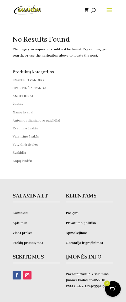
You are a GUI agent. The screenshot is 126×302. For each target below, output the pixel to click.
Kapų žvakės (22, 161)
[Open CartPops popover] (113, 289)
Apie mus (20, 223)
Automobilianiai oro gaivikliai (36, 120)
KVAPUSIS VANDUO (28, 80)
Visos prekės (22, 233)
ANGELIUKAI (23, 96)
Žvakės (18, 104)
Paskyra (72, 213)
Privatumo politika (81, 223)
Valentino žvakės (26, 136)
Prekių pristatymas (28, 243)
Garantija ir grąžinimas (84, 243)
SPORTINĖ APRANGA (29, 88)
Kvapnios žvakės (25, 128)
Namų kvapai (23, 112)
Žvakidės (19, 153)
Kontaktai (20, 213)
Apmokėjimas (76, 233)
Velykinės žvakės (25, 144)
